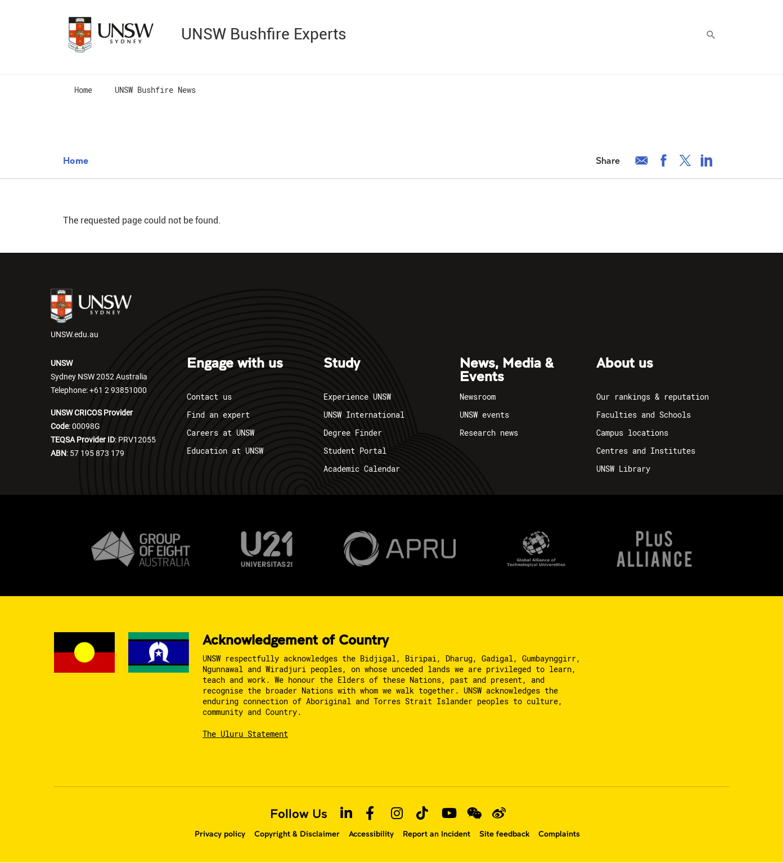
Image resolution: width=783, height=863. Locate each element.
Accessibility (371, 833)
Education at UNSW (225, 450)
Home (75, 160)
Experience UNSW (357, 396)
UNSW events (484, 414)
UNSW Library (623, 468)
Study (341, 363)
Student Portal (354, 450)
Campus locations (632, 432)
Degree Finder (352, 432)
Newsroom (478, 396)
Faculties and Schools (643, 414)
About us (624, 363)
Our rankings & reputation (652, 396)
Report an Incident (436, 833)
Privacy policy (220, 833)
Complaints (559, 833)
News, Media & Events (507, 370)
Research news (489, 432)
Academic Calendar (361, 468)
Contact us (209, 396)
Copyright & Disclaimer (297, 833)
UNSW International (363, 414)
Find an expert (218, 414)
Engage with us (235, 363)
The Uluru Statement (245, 733)
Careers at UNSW (220, 432)
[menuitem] (83, 90)
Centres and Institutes (645, 450)
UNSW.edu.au (91, 314)
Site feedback (504, 833)
